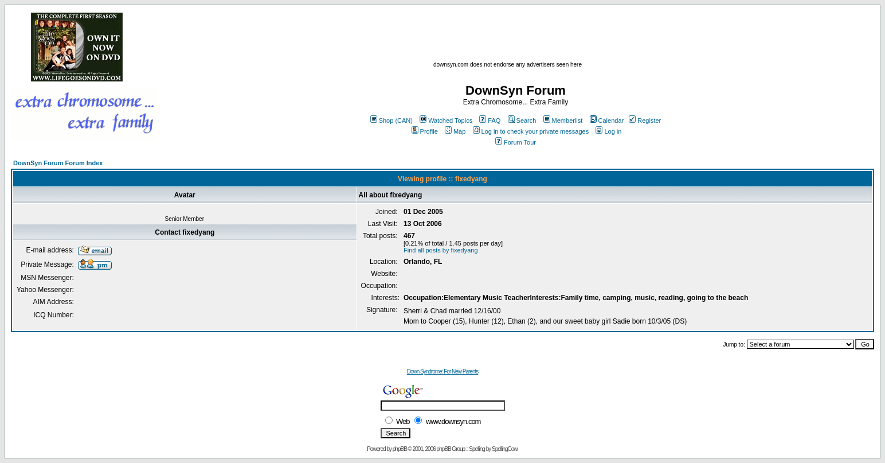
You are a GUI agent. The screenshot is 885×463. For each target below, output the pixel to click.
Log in (608, 131)
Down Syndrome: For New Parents (443, 371)
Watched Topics (446, 120)
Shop (382, 120)
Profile (425, 131)
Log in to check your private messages (531, 131)
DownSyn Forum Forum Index (58, 162)
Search (522, 120)
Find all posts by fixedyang (441, 250)
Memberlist (563, 120)
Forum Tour (515, 142)
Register (645, 120)
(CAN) (404, 120)
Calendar (607, 120)
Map (455, 131)
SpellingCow (504, 449)
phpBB (400, 449)
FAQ (489, 120)
